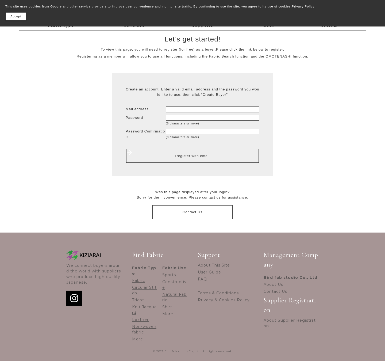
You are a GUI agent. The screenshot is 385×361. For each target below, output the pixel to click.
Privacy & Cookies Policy (224, 300)
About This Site (214, 265)
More (137, 339)
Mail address (137, 109)
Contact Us (192, 212)
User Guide (209, 272)
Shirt (167, 307)
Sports (169, 274)
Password (134, 118)
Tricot (138, 300)
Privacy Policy (303, 6)
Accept (15, 16)
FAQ (202, 279)
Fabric (138, 280)
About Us (273, 284)
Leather (140, 319)
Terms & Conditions (218, 293)
